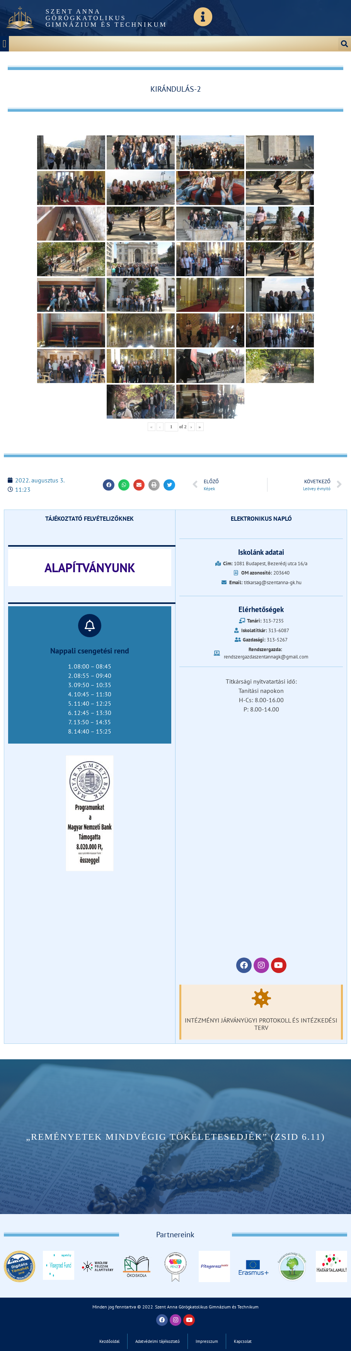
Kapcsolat (243, 1341)
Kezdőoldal (109, 1341)
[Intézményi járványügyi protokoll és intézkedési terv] (261, 998)
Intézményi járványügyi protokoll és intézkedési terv (261, 1023)
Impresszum (207, 1341)
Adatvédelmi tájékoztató (157, 1341)
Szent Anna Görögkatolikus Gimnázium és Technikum (106, 18)
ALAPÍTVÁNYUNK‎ (89, 567)
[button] (4, 44)
